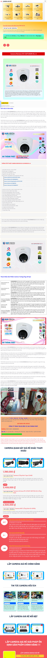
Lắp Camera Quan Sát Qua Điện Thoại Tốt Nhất (21, 520)
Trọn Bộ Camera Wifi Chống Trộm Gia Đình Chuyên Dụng (22, 443)
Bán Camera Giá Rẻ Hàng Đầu (17, 533)
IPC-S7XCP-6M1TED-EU (9, 502)
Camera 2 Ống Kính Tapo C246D (22, 475)
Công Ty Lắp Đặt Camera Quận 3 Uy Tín (9, 439)
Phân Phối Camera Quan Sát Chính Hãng (19, 546)
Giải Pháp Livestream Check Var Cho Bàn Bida (9, 600)
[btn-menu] (45, 1)
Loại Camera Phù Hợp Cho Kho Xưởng (27, 439)
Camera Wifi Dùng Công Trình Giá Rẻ (25, 440)
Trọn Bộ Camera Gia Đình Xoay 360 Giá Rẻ (14, 25)
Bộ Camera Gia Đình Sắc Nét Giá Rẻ (28, 442)
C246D (5, 484)
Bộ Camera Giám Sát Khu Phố (13, 442)
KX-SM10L (6, 516)
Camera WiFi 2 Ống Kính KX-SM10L (25, 508)
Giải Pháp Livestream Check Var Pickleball (37, 600)
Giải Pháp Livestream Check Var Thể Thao (23, 600)
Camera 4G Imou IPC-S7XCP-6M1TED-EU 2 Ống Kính (27, 492)
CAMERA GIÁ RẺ (6, 1)
